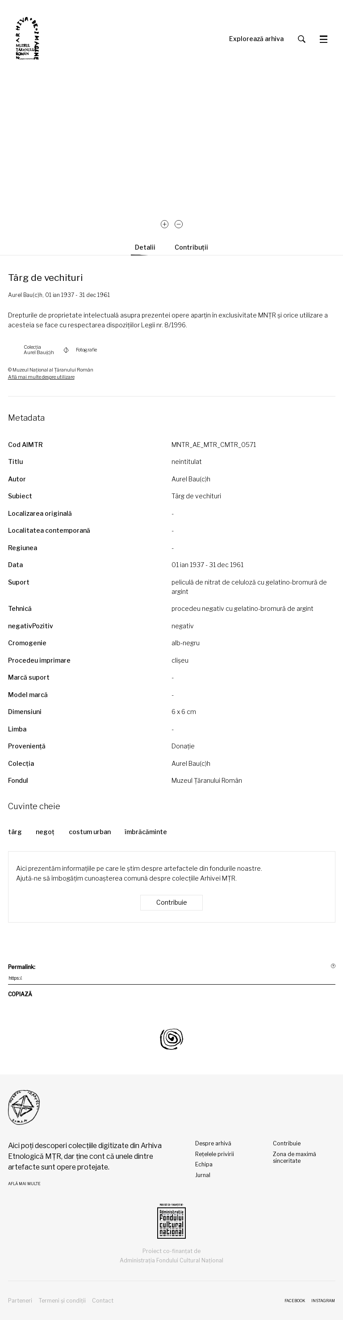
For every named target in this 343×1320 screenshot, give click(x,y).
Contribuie (171, 902)
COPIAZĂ (20, 995)
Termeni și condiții (62, 1300)
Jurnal (202, 1175)
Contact (102, 1300)
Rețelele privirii (214, 1154)
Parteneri (20, 1300)
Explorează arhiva (256, 39)
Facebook (294, 1301)
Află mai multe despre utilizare (41, 377)
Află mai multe (24, 1184)
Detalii (145, 247)
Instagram (323, 1301)
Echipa (204, 1164)
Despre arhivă (213, 1143)
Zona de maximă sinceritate (294, 1157)
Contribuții (191, 247)
